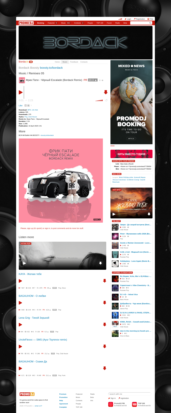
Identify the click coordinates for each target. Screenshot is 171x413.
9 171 (23, 375)
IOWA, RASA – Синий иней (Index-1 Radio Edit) (136, 322)
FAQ (151, 19)
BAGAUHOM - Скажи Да (33, 361)
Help (61, 400)
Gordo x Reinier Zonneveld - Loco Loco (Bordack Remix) (136, 243)
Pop (26, 117)
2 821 (124, 315)
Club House (32, 117)
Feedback (74, 62)
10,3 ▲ (93, 80)
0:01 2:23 (26, 100)
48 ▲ (49, 288)
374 (40, 310)
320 (52, 331)
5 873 (124, 324)
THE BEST (116, 221)
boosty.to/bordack (51, 67)
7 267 (23, 288)
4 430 (23, 310)
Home (57, 62)
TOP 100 (99, 23)
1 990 (124, 264)
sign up (30, 228)
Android (118, 405)
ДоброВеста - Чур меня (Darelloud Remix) (136, 303)
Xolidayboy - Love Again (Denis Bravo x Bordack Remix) (136, 261)
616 (123, 279)
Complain (63, 407)
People (90, 23)
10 (123, 297)
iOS (125, 405)
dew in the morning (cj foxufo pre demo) (136, 331)
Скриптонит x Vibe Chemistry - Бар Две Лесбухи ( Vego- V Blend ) (136, 285)
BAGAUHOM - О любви (32, 296)
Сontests (79, 23)
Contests (79, 400)
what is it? (38, 406)
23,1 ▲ (48, 375)
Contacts (83, 62)
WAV (54, 288)
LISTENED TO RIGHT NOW (122, 272)
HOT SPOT (117, 190)
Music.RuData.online (126, 177)
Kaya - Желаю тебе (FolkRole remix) (131, 209)
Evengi (136, 180)
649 (40, 375)
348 (123, 288)
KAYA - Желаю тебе (30, 274)
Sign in (113, 398)
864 (123, 306)
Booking (40, 23)
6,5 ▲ (47, 332)
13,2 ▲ (47, 353)
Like (21, 105)
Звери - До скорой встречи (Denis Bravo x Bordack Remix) (136, 225)
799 (22, 353)
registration (125, 398)
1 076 (40, 288)
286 (38, 353)
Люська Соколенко (119, 180)
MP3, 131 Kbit (32, 110)
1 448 (124, 245)
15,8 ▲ (48, 310)
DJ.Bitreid (130, 180)
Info (91, 400)
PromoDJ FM (119, 403)
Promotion (63, 397)
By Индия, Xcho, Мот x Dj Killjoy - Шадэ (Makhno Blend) (136, 276)
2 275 (124, 254)
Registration (140, 19)
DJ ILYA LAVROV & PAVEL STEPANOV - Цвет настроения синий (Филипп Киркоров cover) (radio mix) (136, 313)
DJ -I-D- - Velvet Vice (129, 294)
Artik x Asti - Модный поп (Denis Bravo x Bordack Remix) (136, 252)
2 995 (124, 227)
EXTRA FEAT (26, 243)
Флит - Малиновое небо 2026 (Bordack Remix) (136, 234)
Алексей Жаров (139, 177)
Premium (62, 394)
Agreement (63, 404)
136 (38, 332)
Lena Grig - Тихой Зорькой (34, 317)
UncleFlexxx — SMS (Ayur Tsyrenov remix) (43, 339)
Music (66, 23)
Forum (109, 23)
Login (129, 19)
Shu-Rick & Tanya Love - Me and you (63, 258)
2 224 (124, 236)
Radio (117, 23)
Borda (23, 61)
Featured (53, 23)
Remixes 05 (36, 73)
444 (22, 332)
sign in (47, 228)
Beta (125, 23)
